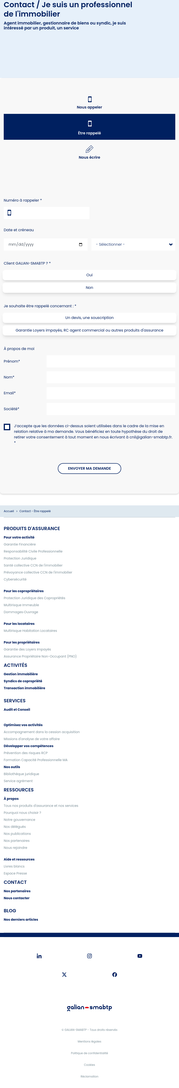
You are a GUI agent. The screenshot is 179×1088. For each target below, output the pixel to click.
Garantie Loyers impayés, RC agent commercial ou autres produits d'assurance (89, 330)
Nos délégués (15, 826)
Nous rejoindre (15, 847)
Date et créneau (19, 230)
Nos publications (17, 833)
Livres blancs (14, 866)
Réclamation (89, 1076)
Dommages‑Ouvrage (21, 612)
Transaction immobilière (24, 688)
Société (10, 409)
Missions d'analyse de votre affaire (32, 739)
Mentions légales (89, 1041)
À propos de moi (19, 348)
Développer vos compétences (28, 746)
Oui (89, 275)
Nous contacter (16, 898)
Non (89, 287)
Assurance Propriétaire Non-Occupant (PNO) (40, 656)
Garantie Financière (20, 544)
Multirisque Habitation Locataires (30, 630)
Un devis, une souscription (89, 317)
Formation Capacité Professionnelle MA (36, 760)
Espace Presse (15, 873)
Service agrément (18, 781)
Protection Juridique (20, 558)
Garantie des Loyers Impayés (27, 649)
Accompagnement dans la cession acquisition (42, 732)
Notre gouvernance (19, 819)
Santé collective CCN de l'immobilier (33, 565)
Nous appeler (89, 107)
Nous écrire (89, 157)
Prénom (11, 361)
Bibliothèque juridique (21, 774)
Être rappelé (89, 133)
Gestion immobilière (21, 674)
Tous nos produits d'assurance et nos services (41, 805)
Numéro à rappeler (21, 200)
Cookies (89, 1065)
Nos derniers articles (21, 919)
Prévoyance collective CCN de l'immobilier (38, 572)
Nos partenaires (17, 840)
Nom (8, 377)
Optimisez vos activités (23, 725)
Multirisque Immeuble (21, 605)
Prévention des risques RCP (26, 753)
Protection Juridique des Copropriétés (34, 598)
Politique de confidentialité (89, 1053)
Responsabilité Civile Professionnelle (33, 551)
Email (9, 393)
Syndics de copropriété (23, 681)
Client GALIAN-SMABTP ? (26, 263)
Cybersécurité (15, 579)
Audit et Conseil (17, 709)
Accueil (9, 511)
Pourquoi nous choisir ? (22, 812)
